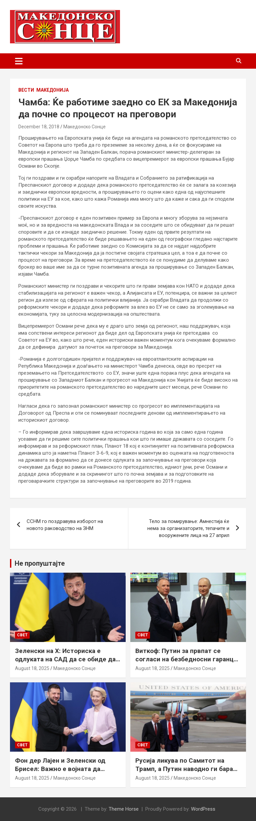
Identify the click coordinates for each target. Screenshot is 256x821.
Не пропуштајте (40, 563)
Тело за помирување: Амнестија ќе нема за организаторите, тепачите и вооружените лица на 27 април (188, 528)
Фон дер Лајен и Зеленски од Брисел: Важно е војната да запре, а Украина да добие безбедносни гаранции (60, 773)
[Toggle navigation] (19, 61)
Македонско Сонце (84, 126)
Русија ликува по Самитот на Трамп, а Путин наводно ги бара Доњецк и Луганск (184, 769)
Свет (22, 635)
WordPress (203, 809)
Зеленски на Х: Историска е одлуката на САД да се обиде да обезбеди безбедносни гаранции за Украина (65, 663)
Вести (26, 90)
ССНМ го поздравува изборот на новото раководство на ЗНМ (65, 524)
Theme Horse (124, 809)
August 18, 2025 (32, 668)
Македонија (52, 90)
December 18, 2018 (38, 126)
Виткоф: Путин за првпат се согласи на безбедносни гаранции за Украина (188, 659)
